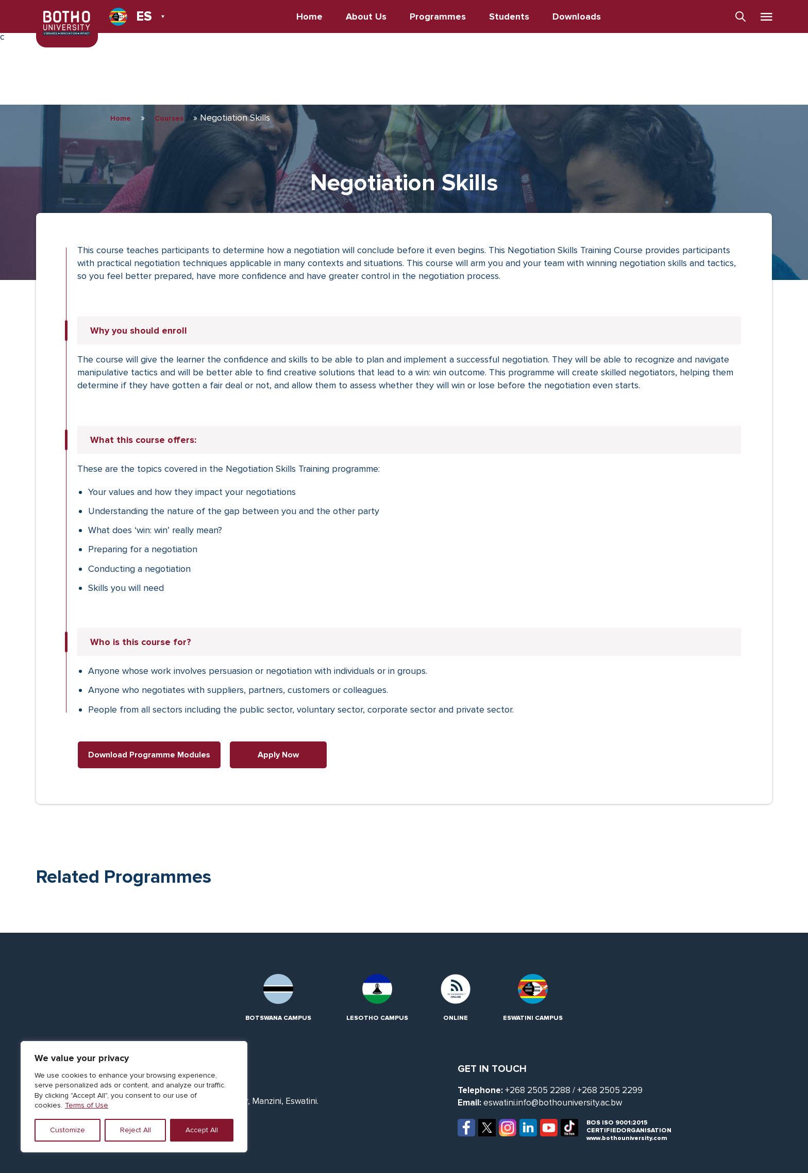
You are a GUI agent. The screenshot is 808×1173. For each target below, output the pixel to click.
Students (509, 16)
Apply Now (278, 755)
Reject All (135, 1130)
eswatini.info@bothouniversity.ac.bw (552, 1102)
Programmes (438, 16)
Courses (169, 118)
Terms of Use (86, 1105)
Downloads (576, 16)
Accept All (202, 1130)
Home (309, 16)
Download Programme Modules (149, 755)
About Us (366, 16)
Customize (67, 1130)
